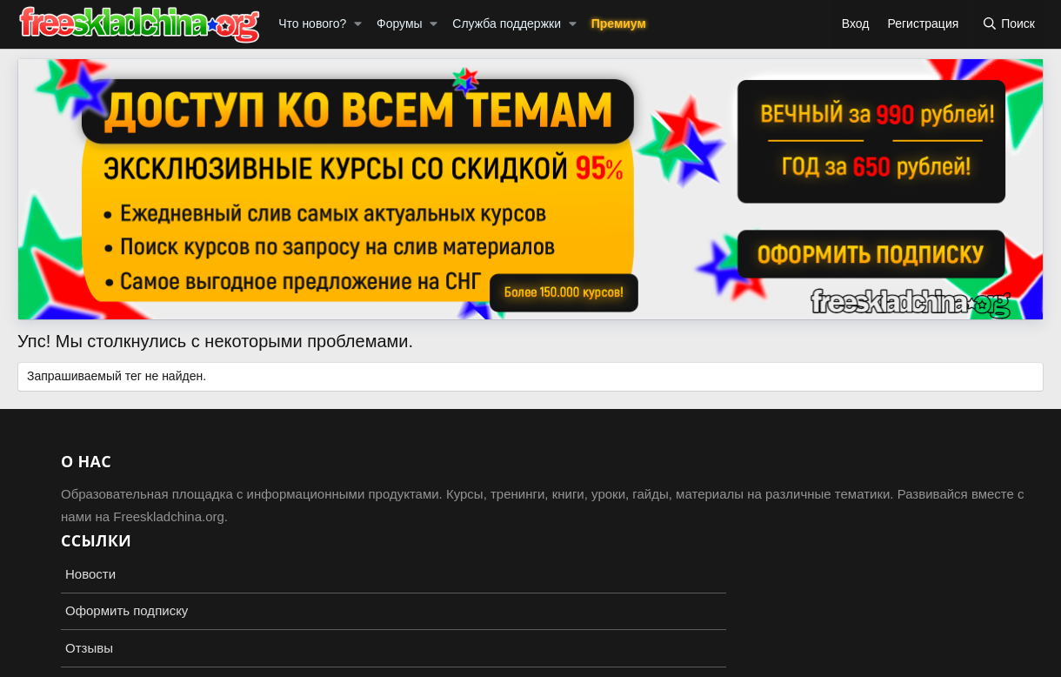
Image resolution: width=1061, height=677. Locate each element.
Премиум (618, 23)
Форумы (400, 23)
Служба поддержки (506, 23)
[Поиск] (1008, 24)
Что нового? (312, 23)
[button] (358, 24)
